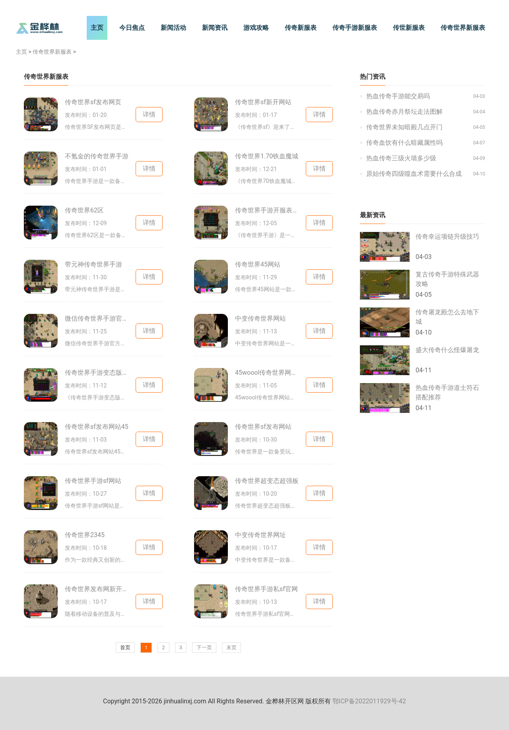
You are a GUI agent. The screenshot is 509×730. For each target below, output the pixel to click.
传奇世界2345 (85, 535)
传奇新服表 (301, 27)
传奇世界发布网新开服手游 (96, 589)
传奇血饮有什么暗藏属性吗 (404, 142)
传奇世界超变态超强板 (267, 481)
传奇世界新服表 (463, 27)
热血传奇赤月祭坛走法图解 (404, 111)
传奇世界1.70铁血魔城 (266, 156)
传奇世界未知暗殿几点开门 (404, 127)
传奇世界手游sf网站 (93, 481)
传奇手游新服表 (354, 27)
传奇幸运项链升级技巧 (447, 236)
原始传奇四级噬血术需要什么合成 (414, 173)
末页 (231, 647)
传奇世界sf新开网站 (263, 102)
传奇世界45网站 (257, 264)
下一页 (204, 647)
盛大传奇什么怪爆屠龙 (447, 350)
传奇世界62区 (84, 210)
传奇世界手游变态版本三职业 (96, 372)
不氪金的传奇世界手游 (96, 156)
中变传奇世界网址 (260, 535)
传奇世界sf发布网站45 (96, 426)
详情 (149, 114)
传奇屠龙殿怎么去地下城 (447, 316)
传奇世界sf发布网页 (93, 102)
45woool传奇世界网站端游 (267, 372)
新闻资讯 (214, 27)
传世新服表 (409, 27)
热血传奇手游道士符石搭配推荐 (447, 392)
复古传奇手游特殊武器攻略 (447, 279)
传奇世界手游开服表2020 (267, 210)
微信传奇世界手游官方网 (96, 318)
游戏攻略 (256, 27)
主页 (97, 27)
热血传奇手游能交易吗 (398, 96)
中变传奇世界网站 (260, 318)
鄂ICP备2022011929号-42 (369, 701)
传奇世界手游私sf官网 (266, 589)
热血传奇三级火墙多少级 (401, 158)
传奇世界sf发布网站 (263, 426)
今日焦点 (132, 27)
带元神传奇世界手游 (93, 264)
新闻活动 (173, 27)
